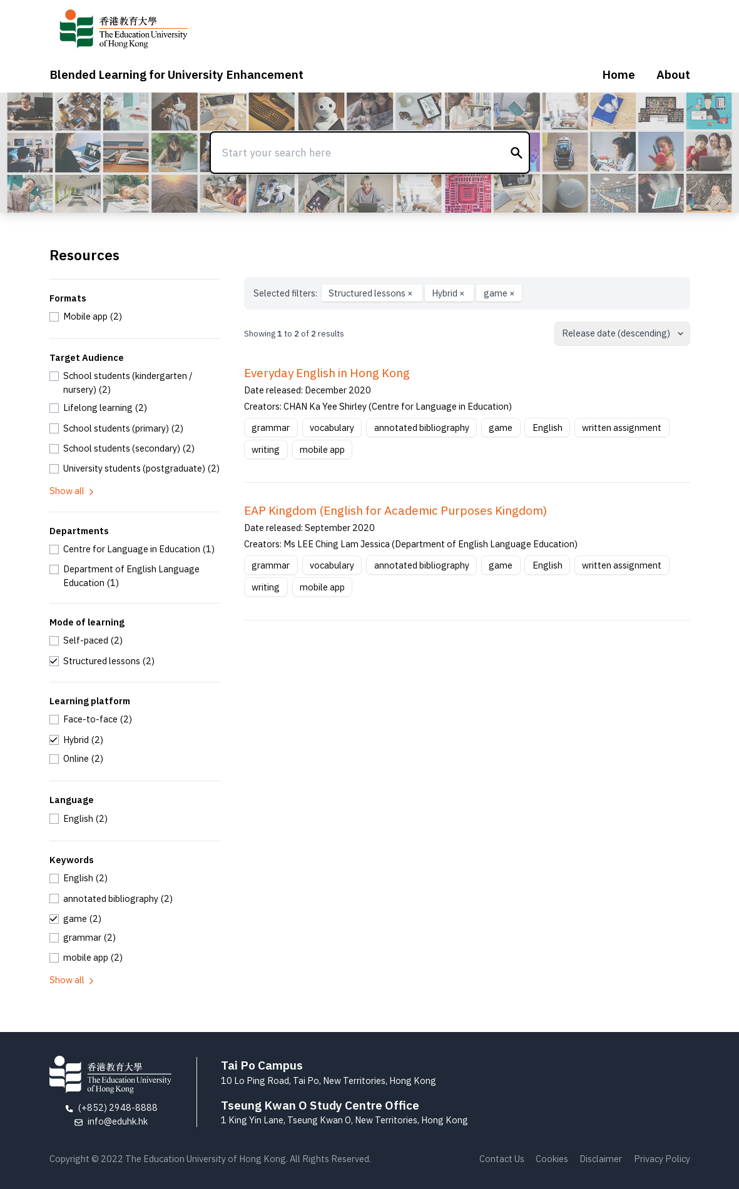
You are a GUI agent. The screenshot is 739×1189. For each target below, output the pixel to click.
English (548, 427)
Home (618, 74)
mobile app (322, 449)
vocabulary (332, 427)
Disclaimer (600, 1159)
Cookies (552, 1159)
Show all (72, 491)
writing (266, 449)
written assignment (621, 427)
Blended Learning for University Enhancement (176, 74)
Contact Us (501, 1159)
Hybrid (449, 293)
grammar (271, 427)
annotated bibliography (421, 427)
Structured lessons (372, 293)
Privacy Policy (662, 1159)
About (673, 74)
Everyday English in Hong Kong (327, 372)
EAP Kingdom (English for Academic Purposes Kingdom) (395, 510)
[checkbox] (86, 316)
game (499, 293)
